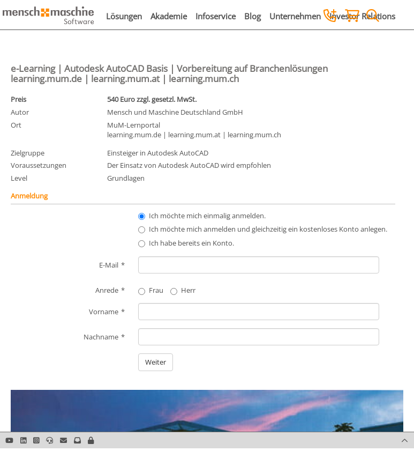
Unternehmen (295, 16)
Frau (150, 290)
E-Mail (108, 265)
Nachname (101, 337)
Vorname (103, 311)
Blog (252, 16)
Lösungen (124, 16)
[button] (91, 440)
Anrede (106, 290)
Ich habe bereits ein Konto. (191, 243)
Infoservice (215, 16)
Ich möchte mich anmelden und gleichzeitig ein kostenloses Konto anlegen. (268, 229)
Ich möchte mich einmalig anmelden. (207, 215)
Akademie (168, 16)
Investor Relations (362, 16)
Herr (182, 290)
